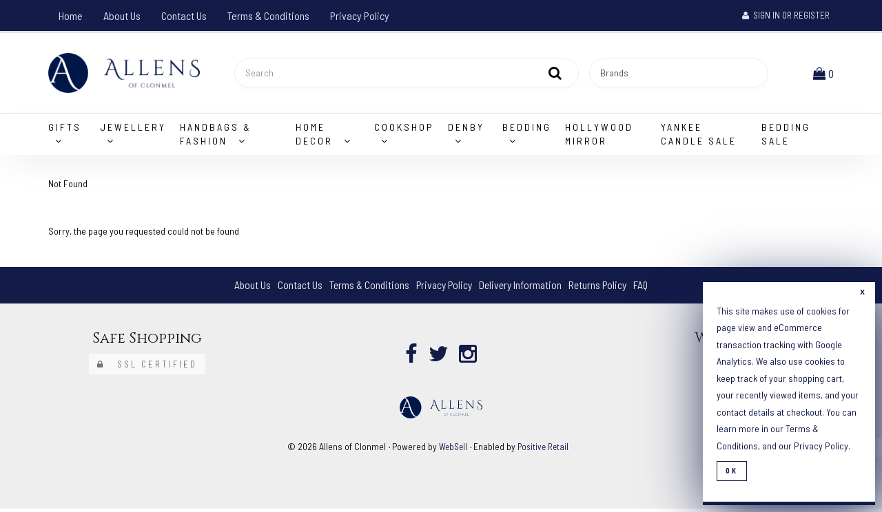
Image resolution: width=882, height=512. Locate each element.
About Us (122, 15)
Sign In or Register (786, 15)
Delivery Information (522, 288)
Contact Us (184, 15)
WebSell (452, 449)
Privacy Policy (359, 15)
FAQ (647, 288)
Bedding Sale (785, 136)
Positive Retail (544, 449)
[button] (825, 74)
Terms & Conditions (268, 15)
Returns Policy (602, 288)
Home (71, 15)
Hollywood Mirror (599, 136)
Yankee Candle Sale (699, 136)
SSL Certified (147, 366)
